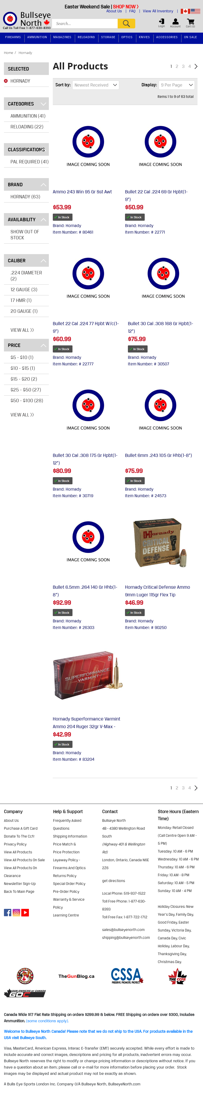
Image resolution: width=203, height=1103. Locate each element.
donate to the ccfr (19, 836)
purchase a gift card (21, 828)
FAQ (134, 11)
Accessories (167, 37)
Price (27, 345)
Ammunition (37, 37)
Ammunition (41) (28, 116)
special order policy (69, 884)
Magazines (62, 37)
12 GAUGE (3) (24, 289)
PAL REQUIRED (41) (30, 161)
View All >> (22, 330)
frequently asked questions (67, 824)
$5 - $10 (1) (22, 357)
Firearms (13, 37)
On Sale (190, 37)
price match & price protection (66, 848)
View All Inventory (160, 11)
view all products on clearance (20, 872)
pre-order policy (66, 891)
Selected (18, 69)
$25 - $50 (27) (26, 389)
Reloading (86, 37)
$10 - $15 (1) (23, 368)
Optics (127, 37)
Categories (27, 104)
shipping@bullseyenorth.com (126, 937)
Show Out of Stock (25, 234)
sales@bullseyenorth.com (123, 930)
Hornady (20, 81)
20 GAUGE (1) (24, 311)
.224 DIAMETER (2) (26, 275)
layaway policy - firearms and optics (69, 864)
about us (11, 820)
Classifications (27, 149)
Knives (144, 37)
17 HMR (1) (21, 300)
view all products (18, 852)
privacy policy (15, 844)
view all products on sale (24, 860)
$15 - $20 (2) (24, 379)
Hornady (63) (25, 196)
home (8, 52)
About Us (116, 11)
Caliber (27, 260)
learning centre (66, 915)
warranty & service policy (69, 903)
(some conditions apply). (47, 1021)
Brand (27, 184)
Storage (108, 37)
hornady (25, 52)
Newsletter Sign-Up (20, 884)
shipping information (70, 836)
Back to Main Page (19, 891)
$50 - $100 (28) (27, 400)
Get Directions (113, 881)
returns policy (64, 876)
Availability (27, 219)
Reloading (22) (27, 126)
